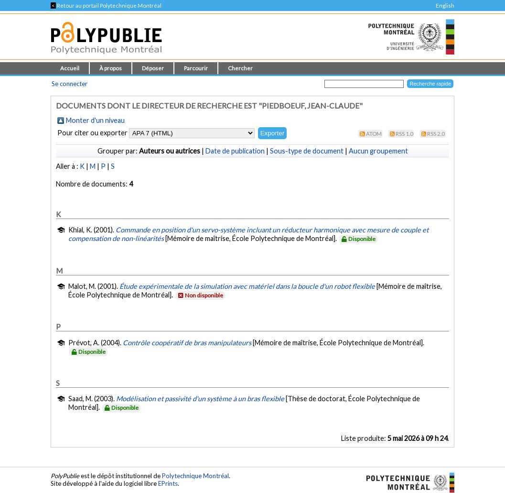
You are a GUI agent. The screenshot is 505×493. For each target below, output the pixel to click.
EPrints (168, 483)
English (445, 5)
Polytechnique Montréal (195, 476)
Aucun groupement (378, 151)
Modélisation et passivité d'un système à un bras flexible (200, 398)
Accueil (69, 68)
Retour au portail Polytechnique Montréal (106, 5)
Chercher (240, 68)
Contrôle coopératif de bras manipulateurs (187, 343)
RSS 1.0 (404, 134)
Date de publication (235, 151)
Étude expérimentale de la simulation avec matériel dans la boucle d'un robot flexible (247, 286)
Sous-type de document (307, 151)
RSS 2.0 (436, 134)
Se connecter (69, 84)
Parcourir (196, 68)
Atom (374, 134)
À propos (110, 68)
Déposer (153, 68)
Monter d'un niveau (95, 120)
